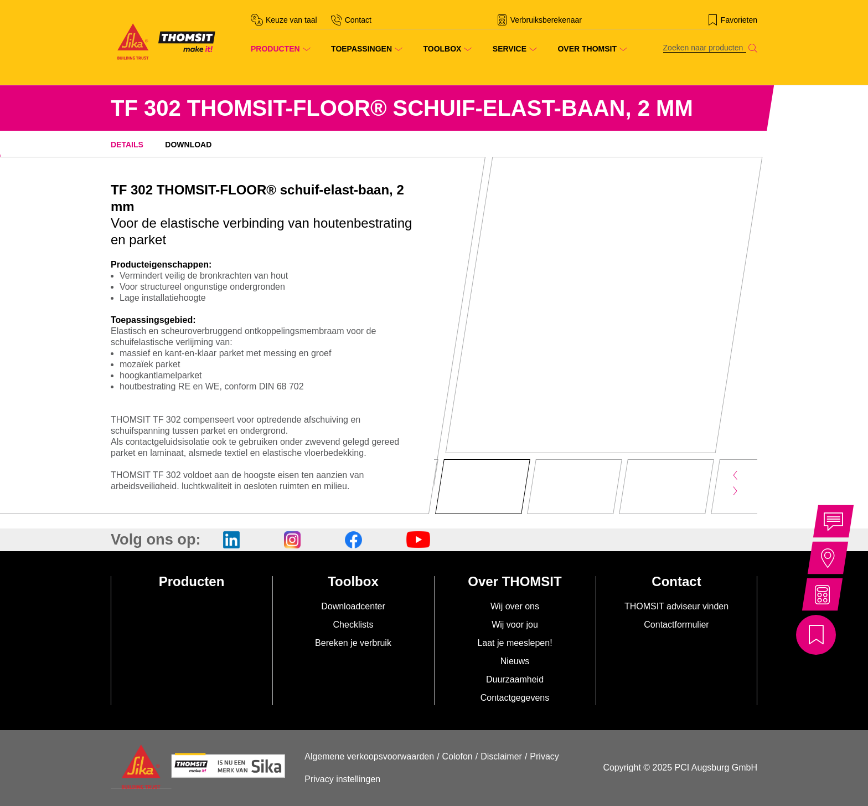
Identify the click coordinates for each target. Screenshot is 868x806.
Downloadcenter (353, 606)
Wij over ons (514, 606)
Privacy (544, 756)
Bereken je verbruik (353, 643)
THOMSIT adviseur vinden (676, 606)
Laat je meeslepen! (514, 643)
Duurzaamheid (515, 679)
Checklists (353, 624)
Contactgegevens (515, 697)
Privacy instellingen (342, 779)
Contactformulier (676, 624)
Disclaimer (501, 756)
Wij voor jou (515, 624)
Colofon (457, 756)
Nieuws (514, 661)
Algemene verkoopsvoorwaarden (369, 756)
